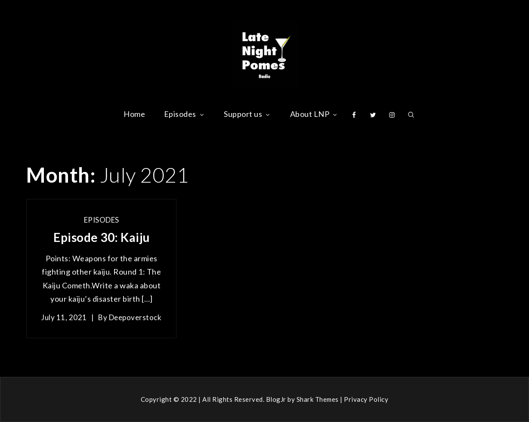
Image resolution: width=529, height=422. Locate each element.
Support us (247, 114)
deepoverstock (135, 317)
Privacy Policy (366, 399)
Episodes (184, 114)
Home (134, 114)
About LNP (314, 114)
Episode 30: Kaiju (101, 237)
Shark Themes (318, 399)
